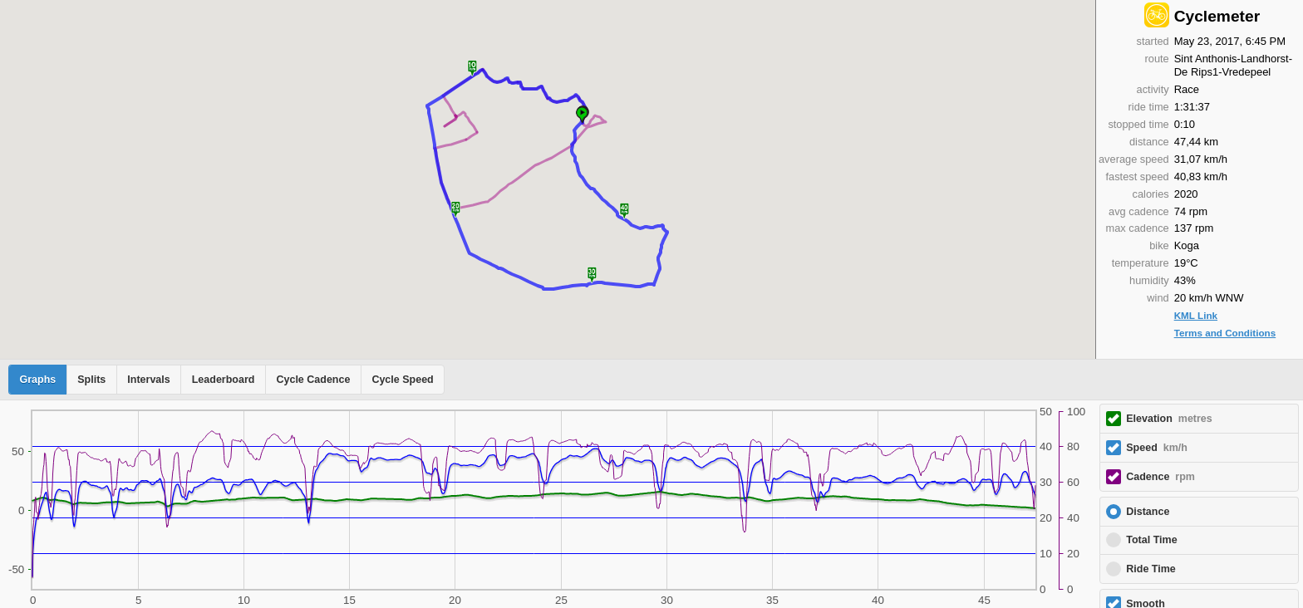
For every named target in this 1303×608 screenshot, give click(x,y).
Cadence (1160, 477)
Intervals (148, 379)
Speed (1156, 448)
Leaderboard (223, 379)
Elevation (1169, 418)
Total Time (1151, 540)
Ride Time (1151, 569)
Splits (91, 379)
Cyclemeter (1217, 16)
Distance (1147, 511)
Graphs (38, 379)
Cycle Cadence (313, 379)
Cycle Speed (402, 379)
